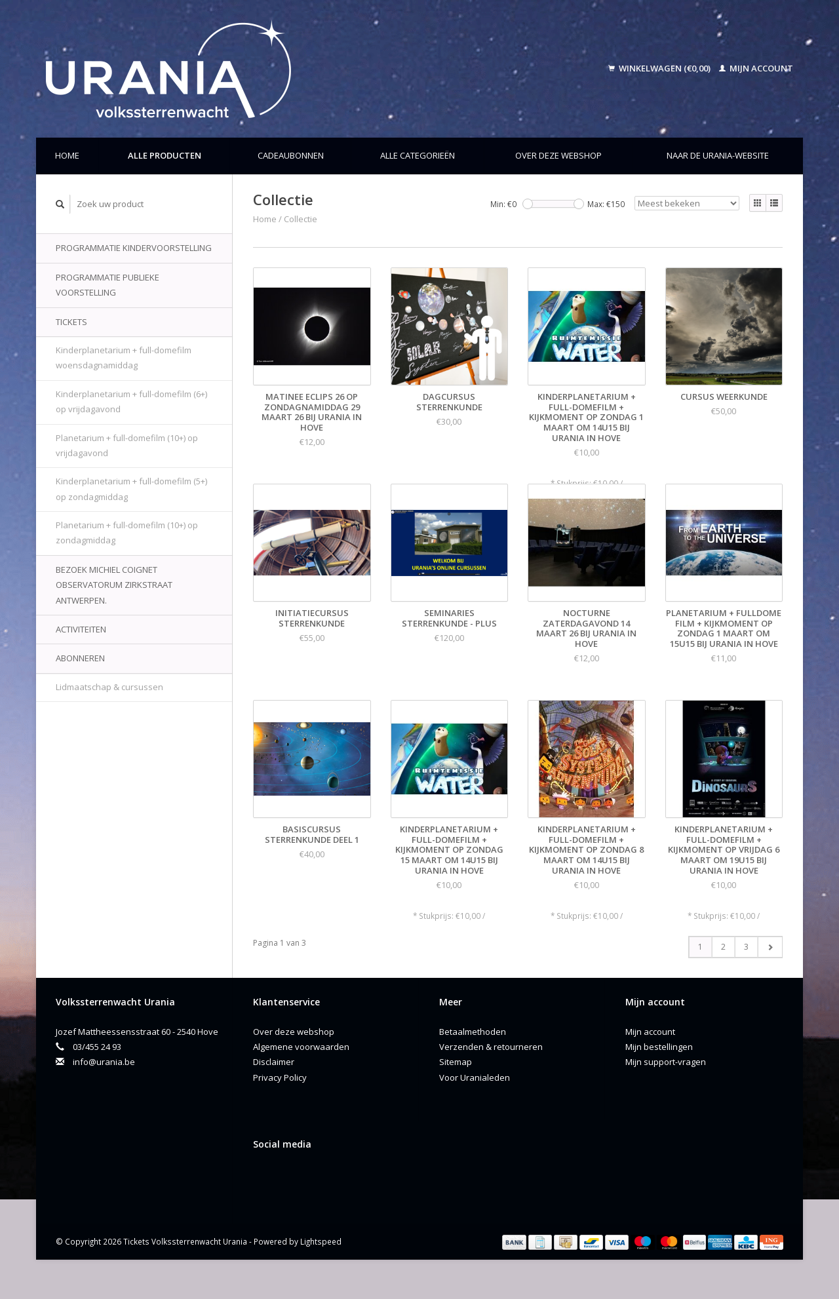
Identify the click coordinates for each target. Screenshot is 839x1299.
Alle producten (164, 155)
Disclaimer (273, 1062)
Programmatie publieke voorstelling (107, 284)
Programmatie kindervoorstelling (134, 248)
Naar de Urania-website (718, 155)
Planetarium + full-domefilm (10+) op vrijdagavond (127, 445)
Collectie (300, 219)
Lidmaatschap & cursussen (109, 687)
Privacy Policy (280, 1077)
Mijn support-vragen (665, 1062)
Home (67, 155)
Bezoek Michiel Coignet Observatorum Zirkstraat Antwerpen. (114, 585)
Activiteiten (81, 629)
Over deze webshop (558, 155)
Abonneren (80, 658)
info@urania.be (104, 1062)
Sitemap (455, 1062)
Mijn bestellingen (659, 1047)
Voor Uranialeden (474, 1077)
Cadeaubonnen (291, 155)
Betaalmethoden (472, 1031)
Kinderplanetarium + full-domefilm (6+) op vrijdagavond (131, 401)
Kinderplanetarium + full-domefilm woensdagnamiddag (123, 357)
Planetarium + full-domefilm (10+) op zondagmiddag (127, 532)
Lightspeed (320, 1241)
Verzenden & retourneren (491, 1047)
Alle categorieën (417, 155)
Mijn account (756, 68)
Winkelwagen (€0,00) (660, 68)
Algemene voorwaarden (301, 1047)
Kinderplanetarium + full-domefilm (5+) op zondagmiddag (131, 488)
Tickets (71, 322)
